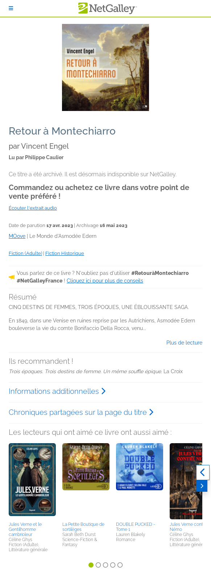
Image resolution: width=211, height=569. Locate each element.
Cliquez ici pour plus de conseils (105, 281)
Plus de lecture (184, 343)
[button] (32, 481)
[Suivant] (201, 486)
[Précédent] (203, 472)
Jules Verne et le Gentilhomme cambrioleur (25, 529)
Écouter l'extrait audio (33, 208)
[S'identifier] (10, 8)
